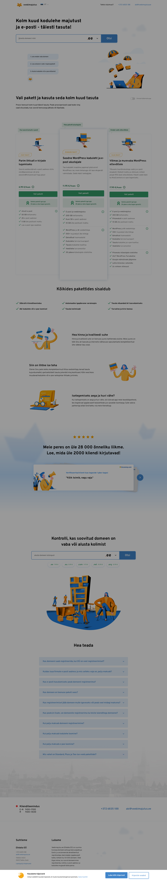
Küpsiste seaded (139, 875)
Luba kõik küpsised (116, 875)
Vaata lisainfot (83, 877)
